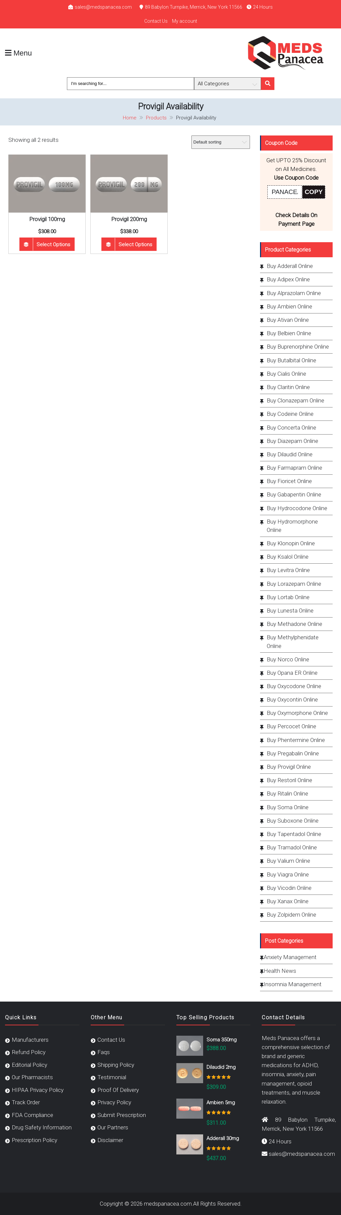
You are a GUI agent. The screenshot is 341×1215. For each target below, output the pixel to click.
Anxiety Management (290, 957)
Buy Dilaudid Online (290, 454)
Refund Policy (29, 1052)
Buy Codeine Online (290, 413)
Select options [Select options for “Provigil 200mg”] (135, 245)
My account (184, 21)
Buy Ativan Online (288, 319)
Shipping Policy (115, 1064)
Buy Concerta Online (291, 427)
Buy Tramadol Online (292, 847)
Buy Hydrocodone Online (297, 508)
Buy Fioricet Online (289, 481)
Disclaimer (110, 1140)
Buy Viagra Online (288, 874)
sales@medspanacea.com (103, 7)
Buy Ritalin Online (287, 793)
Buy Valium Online (288, 860)
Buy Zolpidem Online (291, 914)
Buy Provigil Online (289, 766)
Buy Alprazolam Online (294, 293)
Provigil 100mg (47, 219)
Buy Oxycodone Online (294, 686)
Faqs (103, 1052)
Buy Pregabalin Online (293, 753)
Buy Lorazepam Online (294, 583)
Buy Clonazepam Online (295, 400)
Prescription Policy (34, 1140)
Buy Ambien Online (289, 306)
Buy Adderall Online (290, 266)
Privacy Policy (114, 1102)
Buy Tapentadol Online (294, 834)
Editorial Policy (29, 1064)
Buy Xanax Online (288, 901)
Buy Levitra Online (288, 570)
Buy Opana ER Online (292, 672)
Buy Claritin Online (288, 387)
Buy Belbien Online (289, 333)
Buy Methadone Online (294, 624)
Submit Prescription (121, 1115)
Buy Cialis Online (286, 373)
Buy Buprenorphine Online (298, 346)
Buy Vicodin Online (289, 887)
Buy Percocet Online (291, 726)
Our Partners (112, 1127)
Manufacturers (30, 1039)
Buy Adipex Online (288, 279)
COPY (314, 191)
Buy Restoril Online (289, 780)
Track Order (26, 1102)
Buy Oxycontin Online (292, 699)
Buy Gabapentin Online (294, 494)
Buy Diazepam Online (292, 441)
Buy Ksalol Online (288, 556)
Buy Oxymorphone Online (297, 713)
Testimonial (111, 1077)
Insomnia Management (293, 984)
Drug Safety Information (42, 1127)
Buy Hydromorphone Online (292, 526)
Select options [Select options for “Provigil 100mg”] (53, 245)
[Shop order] (220, 142)
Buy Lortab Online (288, 597)
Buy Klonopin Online (291, 543)
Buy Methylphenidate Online (293, 641)
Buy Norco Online (288, 659)
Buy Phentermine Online (296, 740)
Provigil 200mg (129, 219)
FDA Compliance (32, 1115)
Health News (280, 970)
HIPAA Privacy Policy (38, 1090)
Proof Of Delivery (118, 1090)
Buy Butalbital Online (291, 360)
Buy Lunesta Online (290, 610)
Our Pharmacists (32, 1077)
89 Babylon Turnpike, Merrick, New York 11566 (193, 7)
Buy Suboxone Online (293, 820)
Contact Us (156, 21)
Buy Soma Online (288, 807)
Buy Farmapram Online (294, 467)
